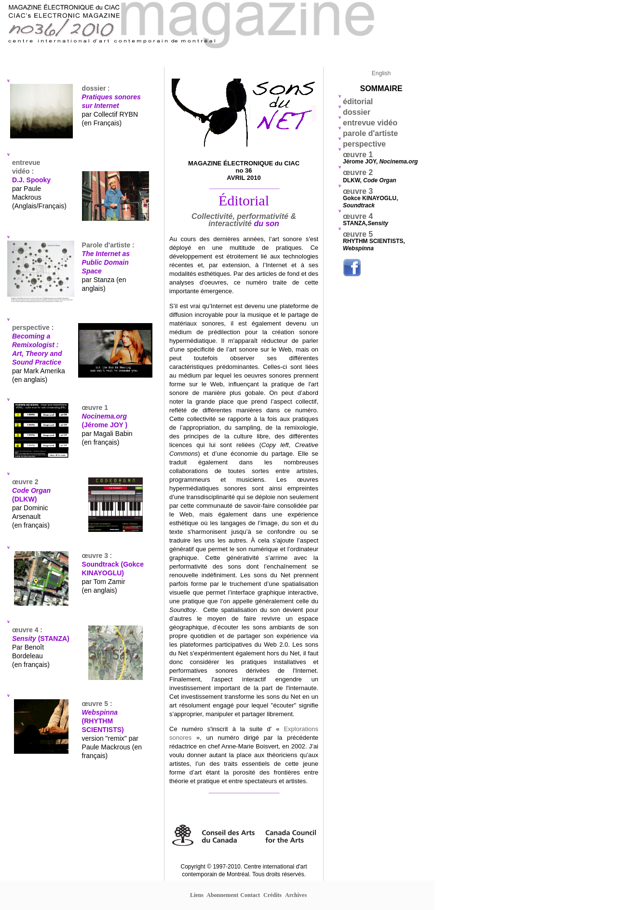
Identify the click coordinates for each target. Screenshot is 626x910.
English (381, 73)
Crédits (272, 895)
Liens (197, 895)
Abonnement (222, 895)
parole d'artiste (371, 133)
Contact (250, 895)
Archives (296, 895)
